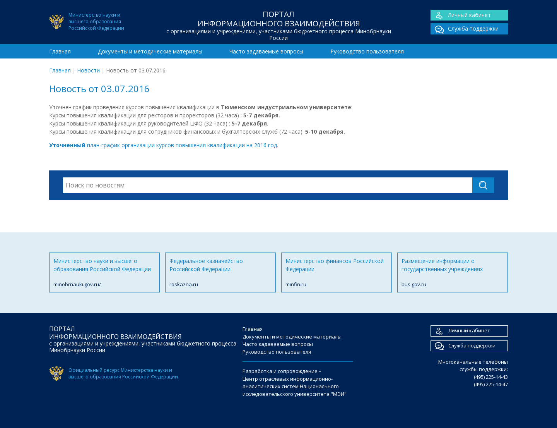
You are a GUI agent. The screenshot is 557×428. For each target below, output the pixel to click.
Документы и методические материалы (150, 51)
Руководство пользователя (367, 51)
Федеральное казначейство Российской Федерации (220, 273)
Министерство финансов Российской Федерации (336, 273)
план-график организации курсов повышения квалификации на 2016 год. (163, 145)
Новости (88, 70)
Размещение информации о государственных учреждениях (453, 273)
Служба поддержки (465, 29)
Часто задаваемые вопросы (266, 51)
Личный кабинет (461, 15)
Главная (60, 51)
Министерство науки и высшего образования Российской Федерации (104, 273)
